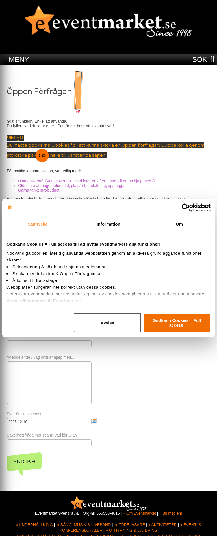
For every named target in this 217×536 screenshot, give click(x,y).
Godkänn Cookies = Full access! (177, 322)
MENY (19, 59)
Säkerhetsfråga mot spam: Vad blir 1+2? (42, 435)
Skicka (24, 461)
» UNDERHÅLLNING (34, 524)
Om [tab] (179, 224)
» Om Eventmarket (139, 513)
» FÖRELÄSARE (130, 524)
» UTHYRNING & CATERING (131, 530)
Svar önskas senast (24, 414)
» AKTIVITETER (162, 524)
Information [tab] (108, 224)
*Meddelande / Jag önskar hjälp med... (40, 357)
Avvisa (107, 322)
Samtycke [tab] (38, 224)
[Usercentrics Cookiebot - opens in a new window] (186, 207)
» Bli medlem (170, 513)
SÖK (199, 59)
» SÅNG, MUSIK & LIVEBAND (84, 524)
